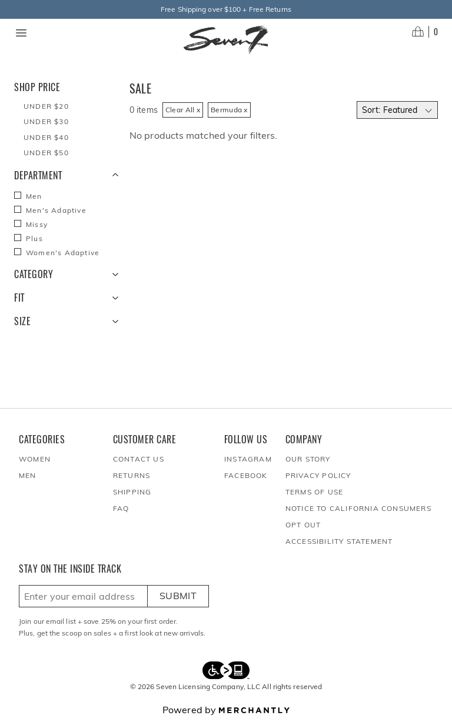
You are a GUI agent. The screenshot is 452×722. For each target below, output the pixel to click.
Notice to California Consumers (358, 508)
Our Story (308, 458)
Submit (178, 595)
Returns (131, 475)
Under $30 (46, 121)
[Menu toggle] (21, 33)
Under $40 (46, 137)
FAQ (121, 508)
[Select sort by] (397, 110)
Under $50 (46, 152)
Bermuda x (229, 109)
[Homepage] (226, 40)
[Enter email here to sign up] (83, 596)
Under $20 (46, 106)
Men (27, 475)
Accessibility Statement (339, 541)
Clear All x (182, 109)
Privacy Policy (318, 475)
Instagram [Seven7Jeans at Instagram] (248, 458)
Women (35, 458)
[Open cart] (425, 32)
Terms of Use (314, 491)
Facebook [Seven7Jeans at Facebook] (246, 475)
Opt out (303, 524)
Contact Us (138, 458)
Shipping (132, 491)
